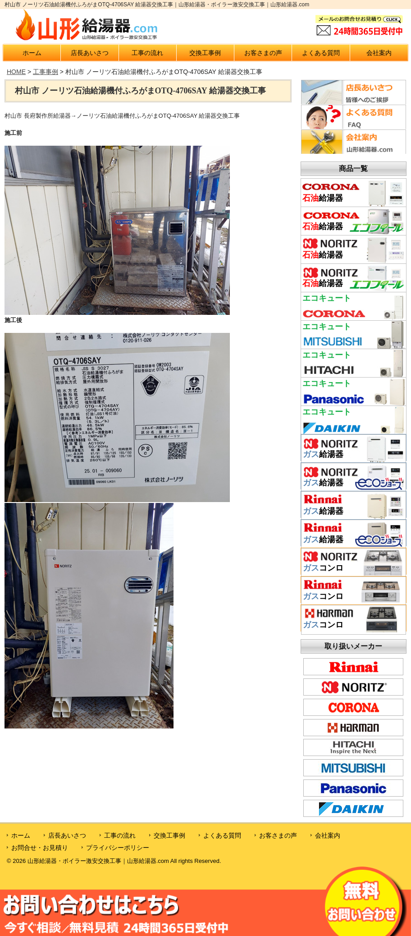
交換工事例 (205, 52)
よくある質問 (321, 52)
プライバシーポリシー (117, 847)
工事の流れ (147, 52)
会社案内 (379, 52)
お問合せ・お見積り (39, 847)
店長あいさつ (90, 52)
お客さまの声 (263, 52)
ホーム (32, 52)
